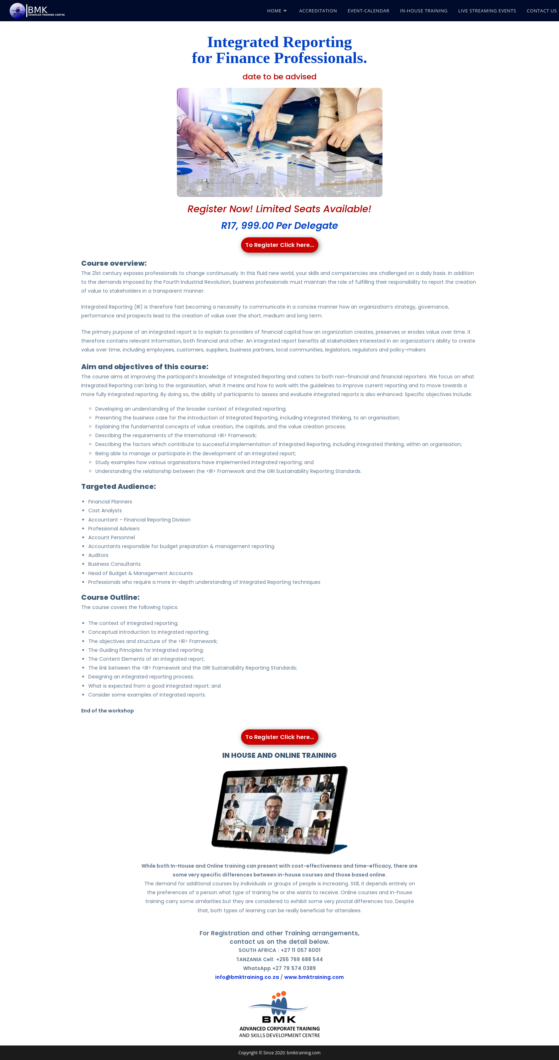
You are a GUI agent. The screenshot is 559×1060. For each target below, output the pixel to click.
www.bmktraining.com (314, 976)
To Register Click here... (279, 244)
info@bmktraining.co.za (247, 976)
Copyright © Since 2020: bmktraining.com (280, 1052)
